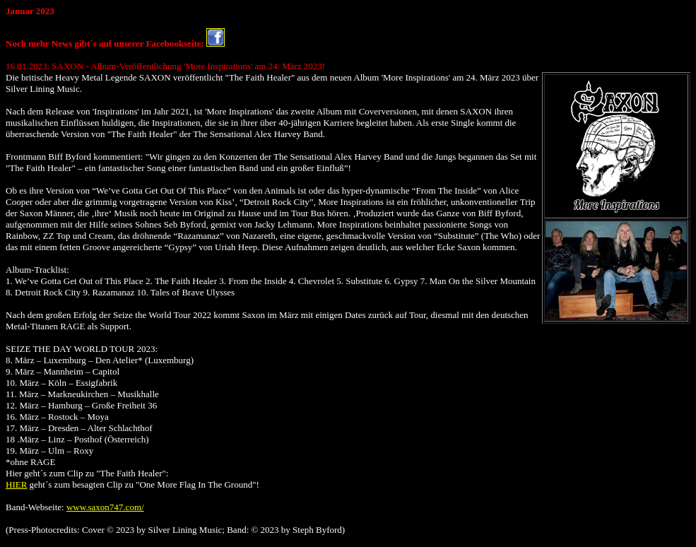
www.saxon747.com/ (105, 507)
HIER (16, 484)
